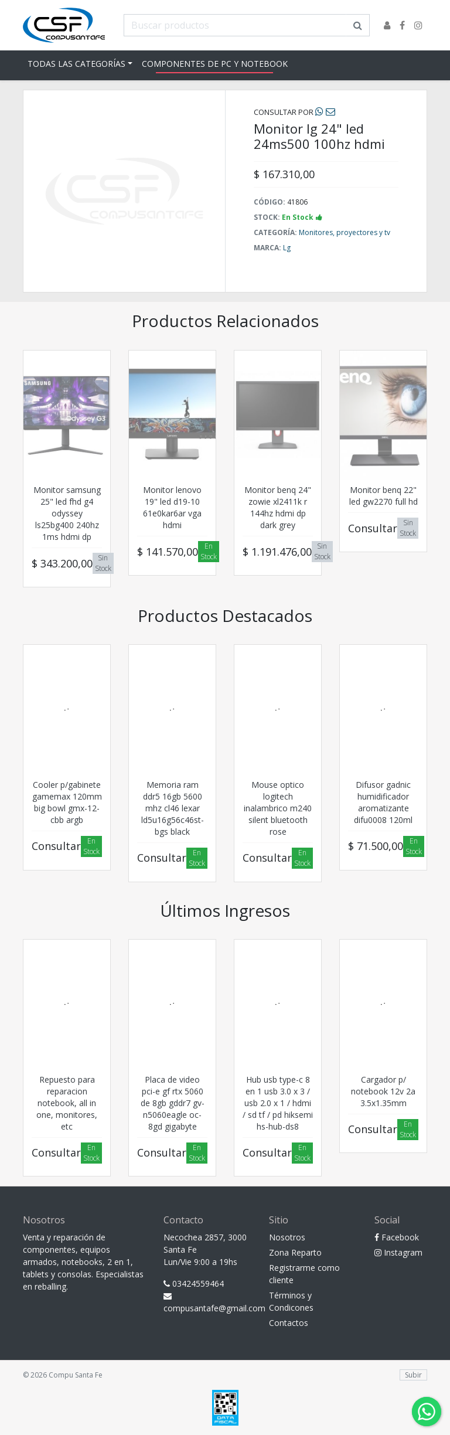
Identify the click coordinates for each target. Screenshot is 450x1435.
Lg (287, 248)
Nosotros (287, 1237)
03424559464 (193, 1283)
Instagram (398, 1252)
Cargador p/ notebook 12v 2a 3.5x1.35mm (383, 1091)
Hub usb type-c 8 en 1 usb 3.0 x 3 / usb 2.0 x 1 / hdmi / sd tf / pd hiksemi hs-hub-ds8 (278, 1103)
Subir (413, 1375)
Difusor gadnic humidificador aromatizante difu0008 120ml (383, 802)
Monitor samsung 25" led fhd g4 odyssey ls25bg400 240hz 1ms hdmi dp (67, 513)
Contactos (288, 1322)
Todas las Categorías (76, 63)
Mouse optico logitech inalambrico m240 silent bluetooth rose (278, 808)
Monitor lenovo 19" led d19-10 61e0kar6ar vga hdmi (172, 507)
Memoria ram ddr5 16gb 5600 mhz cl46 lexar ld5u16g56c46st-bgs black (172, 808)
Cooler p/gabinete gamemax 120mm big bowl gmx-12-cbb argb (67, 802)
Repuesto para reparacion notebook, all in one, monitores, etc (66, 1103)
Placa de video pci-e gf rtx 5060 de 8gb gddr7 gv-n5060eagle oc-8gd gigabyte (172, 1103)
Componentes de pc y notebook (215, 63)
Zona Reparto (295, 1252)
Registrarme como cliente (304, 1274)
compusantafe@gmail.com (207, 1303)
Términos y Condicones (291, 1301)
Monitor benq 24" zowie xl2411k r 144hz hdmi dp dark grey (277, 507)
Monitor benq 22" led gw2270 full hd (383, 495)
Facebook (396, 1237)
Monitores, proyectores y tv (344, 232)
